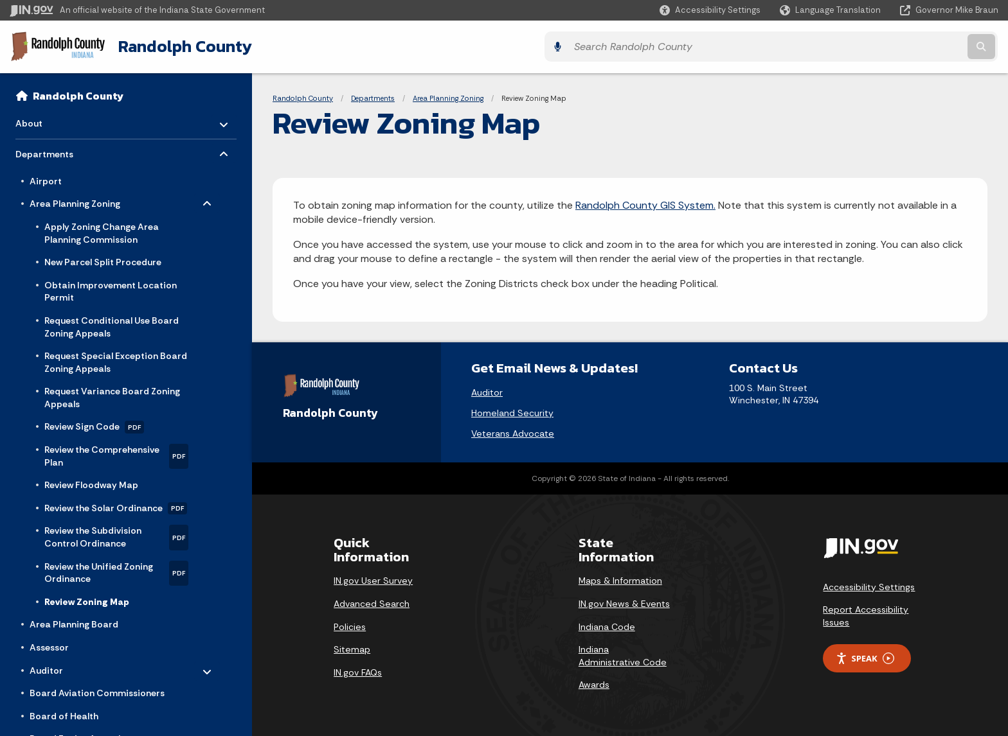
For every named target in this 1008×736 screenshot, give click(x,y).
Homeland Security (512, 411)
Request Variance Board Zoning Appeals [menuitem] (112, 395)
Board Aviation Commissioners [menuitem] (97, 691)
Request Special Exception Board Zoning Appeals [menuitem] (115, 360)
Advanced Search (372, 602)
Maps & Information (620, 579)
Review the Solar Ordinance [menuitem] (115, 506)
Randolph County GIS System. (645, 203)
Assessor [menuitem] (49, 645)
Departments (373, 96)
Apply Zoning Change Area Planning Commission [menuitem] (101, 231)
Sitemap (352, 648)
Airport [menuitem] (46, 179)
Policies (350, 625)
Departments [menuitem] (53, 149)
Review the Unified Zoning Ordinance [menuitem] (116, 570)
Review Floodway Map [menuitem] (91, 483)
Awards (594, 683)
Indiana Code (607, 625)
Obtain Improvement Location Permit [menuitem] (110, 289)
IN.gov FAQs (358, 670)
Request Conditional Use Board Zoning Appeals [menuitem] (111, 325)
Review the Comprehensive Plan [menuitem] (116, 454)
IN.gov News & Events (624, 602)
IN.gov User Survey (373, 579)
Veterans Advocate (512, 431)
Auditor (487, 390)
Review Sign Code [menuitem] (94, 425)
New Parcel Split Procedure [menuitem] (102, 260)
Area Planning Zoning (448, 96)
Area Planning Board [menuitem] (74, 622)
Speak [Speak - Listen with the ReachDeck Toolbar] (865, 657)
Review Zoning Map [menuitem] (86, 600)
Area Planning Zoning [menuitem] (75, 199)
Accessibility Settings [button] (869, 585)
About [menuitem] (53, 118)
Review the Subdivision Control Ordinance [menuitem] (116, 535)
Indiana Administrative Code (623, 654)
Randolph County (179, 45)
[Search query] (876, 45)
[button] (710, 10)
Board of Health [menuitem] (64, 714)
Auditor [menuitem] (67, 665)
